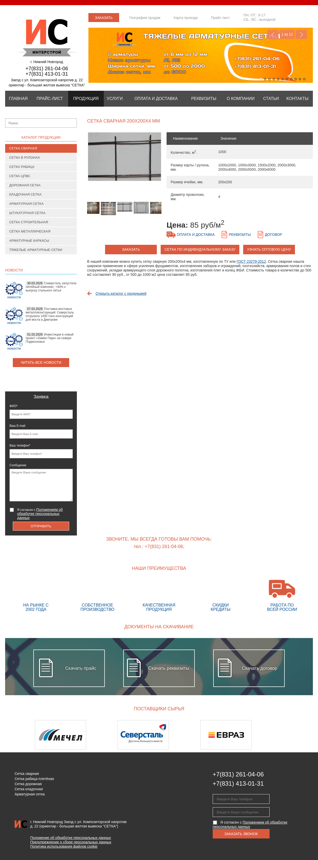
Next (301, 34)
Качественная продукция (159, 596)
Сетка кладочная (29, 789)
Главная (18, 98)
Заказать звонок (104, 19)
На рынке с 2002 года (36, 596)
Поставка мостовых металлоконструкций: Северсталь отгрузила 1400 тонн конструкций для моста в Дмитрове (50, 314)
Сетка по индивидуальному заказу (200, 249)
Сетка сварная (23, 148)
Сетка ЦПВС (19, 176)
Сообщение (17, 465)
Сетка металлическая (29, 231)
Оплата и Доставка (156, 98)
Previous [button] (18, 734)
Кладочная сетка (25, 194)
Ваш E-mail (17, 426)
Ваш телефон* (19, 445)
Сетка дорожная (28, 784)
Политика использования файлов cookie (63, 846)
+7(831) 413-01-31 (46, 74)
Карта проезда (186, 18)
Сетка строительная (28, 222)
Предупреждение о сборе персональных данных (70, 842)
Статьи (271, 98)
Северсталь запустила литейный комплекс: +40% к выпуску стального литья (51, 286)
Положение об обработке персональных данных (70, 838)
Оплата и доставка (196, 234)
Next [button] (299, 734)
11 (304, 79)
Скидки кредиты (220, 596)
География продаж (144, 18)
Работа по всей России (282, 596)
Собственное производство (97, 596)
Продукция (86, 98)
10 (300, 79)
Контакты (297, 98)
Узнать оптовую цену (269, 249)
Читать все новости (41, 362)
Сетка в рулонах (24, 157)
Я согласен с (40, 514)
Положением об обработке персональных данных (40, 514)
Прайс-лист (50, 98)
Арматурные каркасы (29, 240)
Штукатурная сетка (27, 213)
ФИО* (13, 406)
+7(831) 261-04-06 (46, 68)
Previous (273, 34)
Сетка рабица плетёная (34, 779)
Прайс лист (220, 18)
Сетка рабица (22, 167)
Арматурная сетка (26, 204)
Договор (273, 234)
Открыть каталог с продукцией (121, 293)
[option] (124, 159)
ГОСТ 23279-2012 (251, 261)
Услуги (115, 98)
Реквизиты (203, 98)
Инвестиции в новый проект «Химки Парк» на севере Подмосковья (50, 338)
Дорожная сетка (24, 185)
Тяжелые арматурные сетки (35, 250)
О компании (241, 98)
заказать (131, 249)
